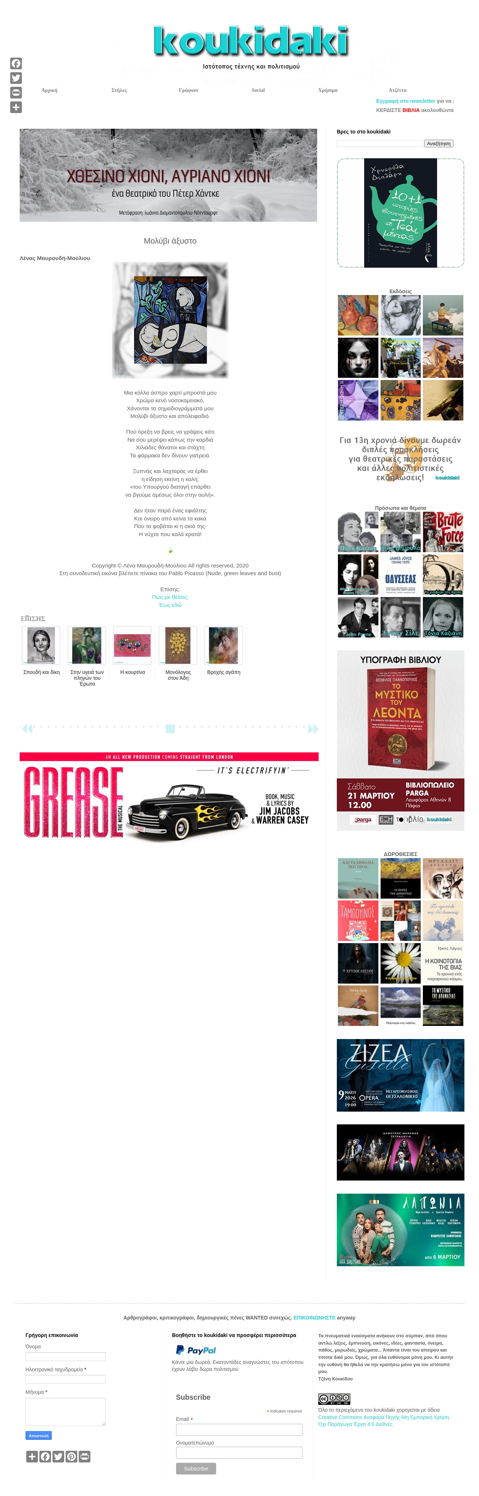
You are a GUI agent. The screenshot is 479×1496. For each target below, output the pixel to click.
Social (258, 90)
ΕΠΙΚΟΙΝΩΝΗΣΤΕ (315, 1318)
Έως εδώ (170, 605)
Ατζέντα (397, 90)
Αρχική (49, 90)
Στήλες (119, 90)
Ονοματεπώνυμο (195, 1443)
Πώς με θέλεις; (170, 597)
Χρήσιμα (328, 90)
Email (184, 1419)
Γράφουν (188, 90)
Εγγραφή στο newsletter (422, 101)
